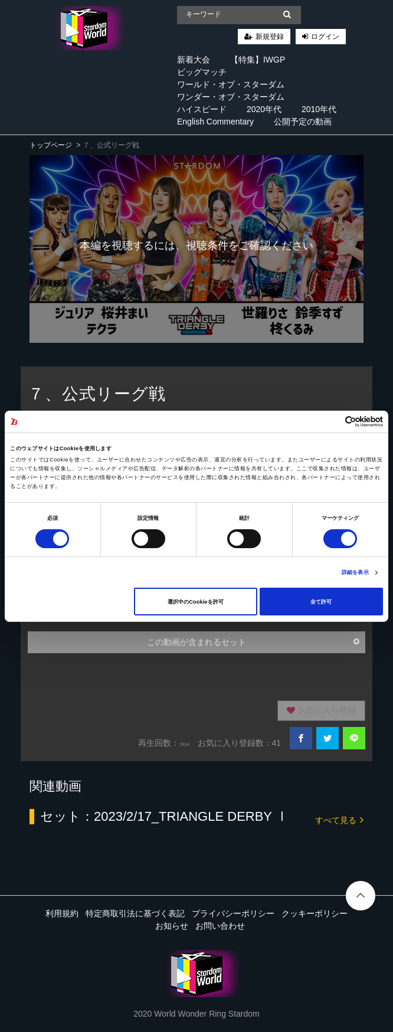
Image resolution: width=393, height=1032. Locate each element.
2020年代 (264, 109)
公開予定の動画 (303, 121)
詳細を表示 (355, 572)
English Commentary (215, 121)
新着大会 (193, 59)
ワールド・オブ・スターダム (230, 84)
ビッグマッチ (202, 72)
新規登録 (270, 36)
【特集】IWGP (257, 59)
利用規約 (61, 913)
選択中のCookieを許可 (195, 602)
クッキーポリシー (314, 913)
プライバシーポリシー (233, 913)
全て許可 (321, 602)
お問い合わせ (220, 926)
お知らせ (171, 926)
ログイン (325, 36)
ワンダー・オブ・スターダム (230, 96)
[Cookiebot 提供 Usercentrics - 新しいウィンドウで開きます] (331, 421)
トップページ (51, 145)
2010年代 (319, 109)
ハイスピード (202, 109)
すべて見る (339, 819)
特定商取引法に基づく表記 (135, 913)
